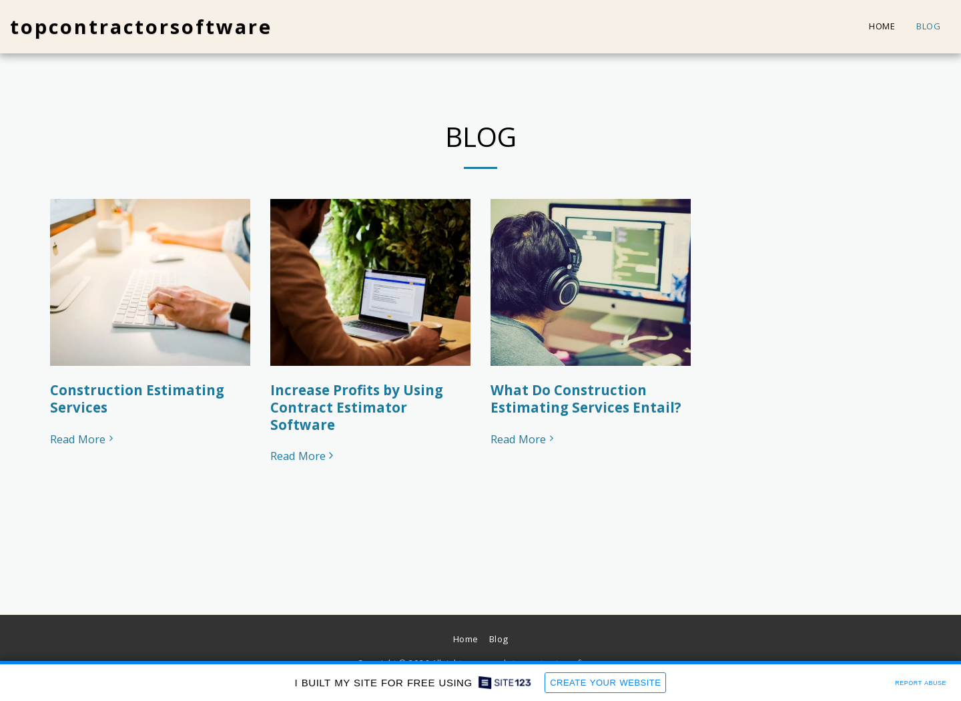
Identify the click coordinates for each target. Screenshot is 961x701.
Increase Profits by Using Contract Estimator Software (356, 407)
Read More (83, 440)
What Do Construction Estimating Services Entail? (586, 399)
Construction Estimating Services (137, 399)
